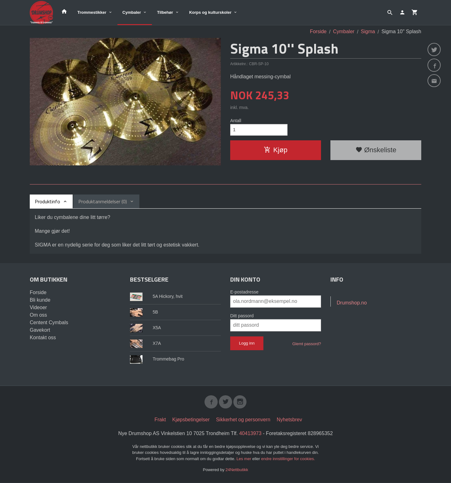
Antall (235, 120)
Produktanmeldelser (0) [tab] (102, 201)
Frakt (160, 420)
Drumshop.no (352, 302)
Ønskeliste (376, 151)
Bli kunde (40, 300)
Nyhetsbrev (289, 420)
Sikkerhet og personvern (243, 420)
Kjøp (275, 151)
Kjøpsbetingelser (191, 420)
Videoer (38, 307)
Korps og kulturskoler (210, 12)
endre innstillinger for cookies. (288, 459)
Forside (318, 31)
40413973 (250, 434)
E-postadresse (244, 291)
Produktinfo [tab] (47, 201)
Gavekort (40, 330)
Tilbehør (165, 12)
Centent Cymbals (49, 322)
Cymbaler (131, 12)
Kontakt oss (43, 337)
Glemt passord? (306, 343)
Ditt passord (242, 315)
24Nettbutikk (237, 470)
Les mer (244, 459)
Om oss (38, 315)
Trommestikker (91, 12)
